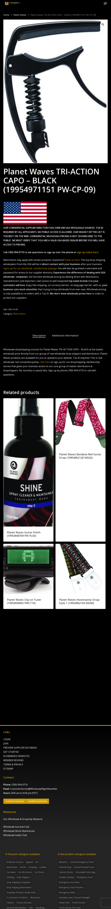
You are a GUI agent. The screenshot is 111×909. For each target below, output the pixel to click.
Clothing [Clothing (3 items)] (10, 877)
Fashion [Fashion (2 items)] (10, 902)
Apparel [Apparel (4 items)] (29, 862)
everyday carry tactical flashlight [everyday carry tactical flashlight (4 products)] (74, 897)
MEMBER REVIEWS (13, 760)
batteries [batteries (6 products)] (63, 862)
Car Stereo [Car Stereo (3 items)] (39, 872)
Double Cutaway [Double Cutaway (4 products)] (66, 877)
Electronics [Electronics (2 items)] (35, 897)
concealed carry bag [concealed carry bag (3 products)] (85, 872)
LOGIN (7, 739)
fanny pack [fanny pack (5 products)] (64, 902)
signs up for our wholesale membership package (30, 268)
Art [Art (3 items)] (36, 862)
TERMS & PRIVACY (13, 764)
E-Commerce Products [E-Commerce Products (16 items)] (17, 897)
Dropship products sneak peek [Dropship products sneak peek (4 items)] (21, 892)
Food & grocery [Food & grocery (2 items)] (23, 902)
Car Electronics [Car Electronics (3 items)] (25, 872)
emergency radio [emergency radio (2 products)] (67, 892)
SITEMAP (8, 768)
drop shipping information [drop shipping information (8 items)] (19, 887)
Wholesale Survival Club (16, 826)
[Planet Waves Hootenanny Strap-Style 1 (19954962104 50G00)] (81, 569)
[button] (105, 3)
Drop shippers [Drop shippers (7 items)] (23, 877)
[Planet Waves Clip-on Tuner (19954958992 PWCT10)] (28, 569)
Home (6, 14)
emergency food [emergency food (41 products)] (85, 877)
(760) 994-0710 (20, 784)
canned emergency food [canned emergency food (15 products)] (81, 862)
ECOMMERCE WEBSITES (16, 756)
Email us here (72, 260)
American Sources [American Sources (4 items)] (15, 862)
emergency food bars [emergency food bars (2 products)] (69, 882)
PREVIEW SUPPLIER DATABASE (20, 747)
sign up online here (87, 252)
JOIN (5, 743)
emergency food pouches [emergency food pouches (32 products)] (71, 887)
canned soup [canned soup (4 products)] (65, 867)
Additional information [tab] (65, 335)
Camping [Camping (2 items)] (32, 867)
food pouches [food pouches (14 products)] (79, 902)
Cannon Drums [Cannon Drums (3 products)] (66, 872)
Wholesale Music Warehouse (19, 831)
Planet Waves (19, 14)
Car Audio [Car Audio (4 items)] (11, 872)
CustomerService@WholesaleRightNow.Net (33, 788)
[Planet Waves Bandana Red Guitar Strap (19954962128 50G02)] (81, 423)
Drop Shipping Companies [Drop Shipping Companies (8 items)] (19, 882)
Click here (45, 362)
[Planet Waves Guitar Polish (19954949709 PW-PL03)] (28, 462)
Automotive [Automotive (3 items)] (12, 867)
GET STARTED (11, 751)
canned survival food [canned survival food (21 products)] (84, 867)
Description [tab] (39, 335)
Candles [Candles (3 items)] (43, 867)
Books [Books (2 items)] (23, 867)
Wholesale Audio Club (15, 835)
